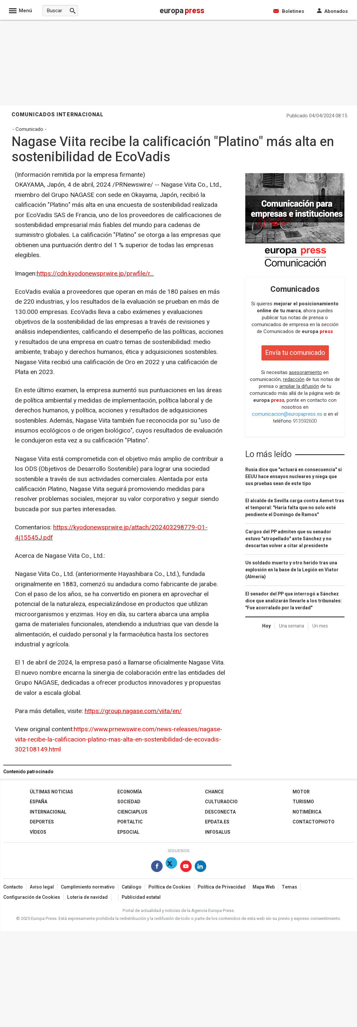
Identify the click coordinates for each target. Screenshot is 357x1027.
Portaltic (130, 821)
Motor (301, 791)
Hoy (266, 626)
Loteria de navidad (87, 897)
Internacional (48, 812)
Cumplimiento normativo (88, 887)
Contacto (13, 887)
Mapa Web (264, 887)
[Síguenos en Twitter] (171, 867)
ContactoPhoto (314, 821)
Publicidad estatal (141, 897)
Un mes (320, 626)
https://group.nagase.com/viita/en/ (133, 711)
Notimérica (307, 812)
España (38, 801)
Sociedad (128, 801)
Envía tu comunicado (295, 353)
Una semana (291, 626)
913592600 (305, 421)
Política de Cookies (169, 887)
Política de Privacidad (222, 887)
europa (317, 331)
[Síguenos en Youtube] (186, 867)
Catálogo (131, 887)
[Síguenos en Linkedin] (200, 867)
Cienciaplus (132, 812)
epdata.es (217, 821)
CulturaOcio (221, 801)
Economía (129, 791)
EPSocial (128, 832)
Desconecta (220, 812)
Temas (289, 887)
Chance (214, 791)
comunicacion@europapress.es (287, 414)
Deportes (42, 821)
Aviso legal (42, 887)
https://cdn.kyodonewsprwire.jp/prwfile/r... (95, 273)
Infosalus (217, 832)
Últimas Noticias (51, 791)
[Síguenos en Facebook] (157, 867)
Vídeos (38, 832)
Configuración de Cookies (31, 897)
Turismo (303, 801)
